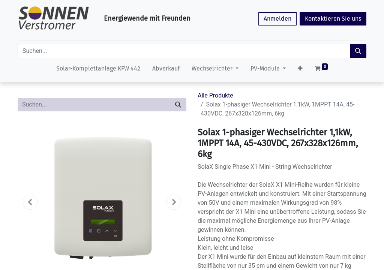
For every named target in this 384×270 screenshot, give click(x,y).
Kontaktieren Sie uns (333, 18)
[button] (300, 70)
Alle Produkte (215, 95)
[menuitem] (98, 70)
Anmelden (277, 18)
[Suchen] (358, 51)
